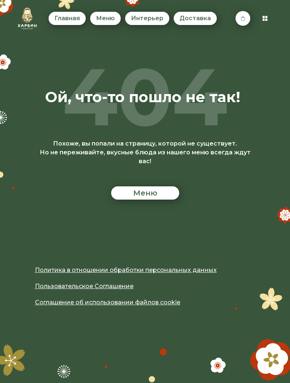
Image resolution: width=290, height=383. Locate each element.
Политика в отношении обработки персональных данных (126, 269)
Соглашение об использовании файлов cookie (107, 302)
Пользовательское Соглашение (84, 286)
